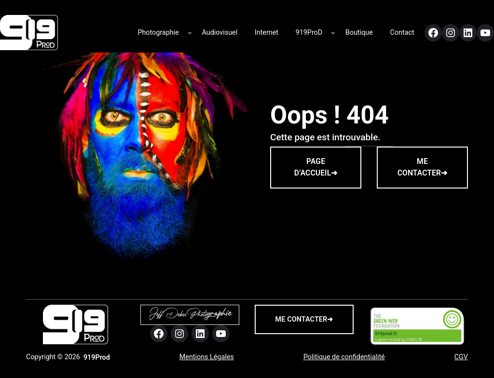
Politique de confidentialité (344, 357)
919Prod (96, 357)
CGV (461, 357)
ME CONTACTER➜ (423, 167)
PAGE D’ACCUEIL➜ (316, 167)
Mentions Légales (206, 357)
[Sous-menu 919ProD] (333, 30)
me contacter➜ (304, 319)
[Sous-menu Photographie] (190, 30)
